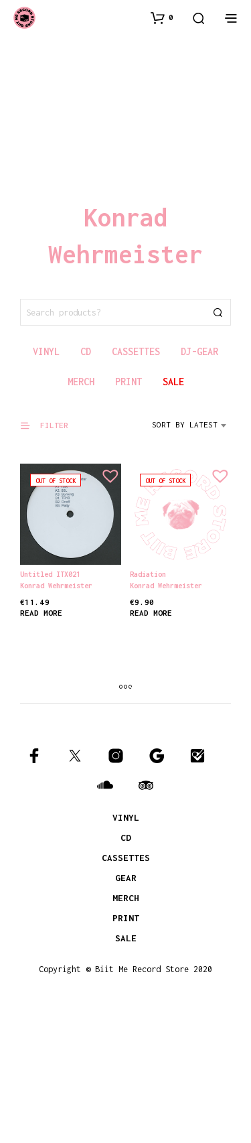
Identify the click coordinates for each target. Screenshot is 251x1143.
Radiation (150, 572)
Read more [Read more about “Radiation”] (152, 608)
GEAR (126, 877)
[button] (162, 17)
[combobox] (191, 429)
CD (125, 837)
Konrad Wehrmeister (56, 586)
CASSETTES (126, 857)
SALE (126, 938)
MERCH (125, 897)
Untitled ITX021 (50, 574)
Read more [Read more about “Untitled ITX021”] (41, 612)
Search (217, 312)
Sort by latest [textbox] (185, 424)
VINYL (125, 817)
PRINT (125, 918)
